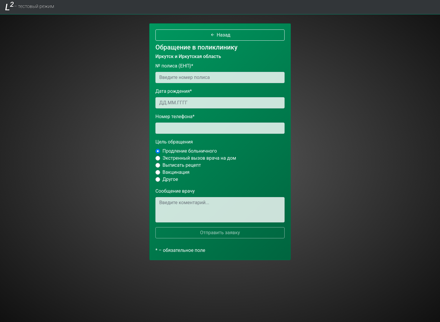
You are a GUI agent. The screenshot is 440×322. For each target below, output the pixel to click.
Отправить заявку (220, 232)
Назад (220, 35)
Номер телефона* (175, 116)
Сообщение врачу (175, 191)
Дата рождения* (173, 91)
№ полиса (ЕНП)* (174, 66)
